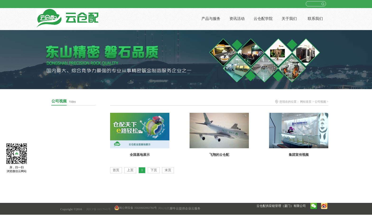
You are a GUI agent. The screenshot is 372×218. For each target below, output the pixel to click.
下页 (153, 170)
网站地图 (163, 208)
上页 (130, 170)
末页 (168, 170)
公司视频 (320, 101)
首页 (116, 170)
